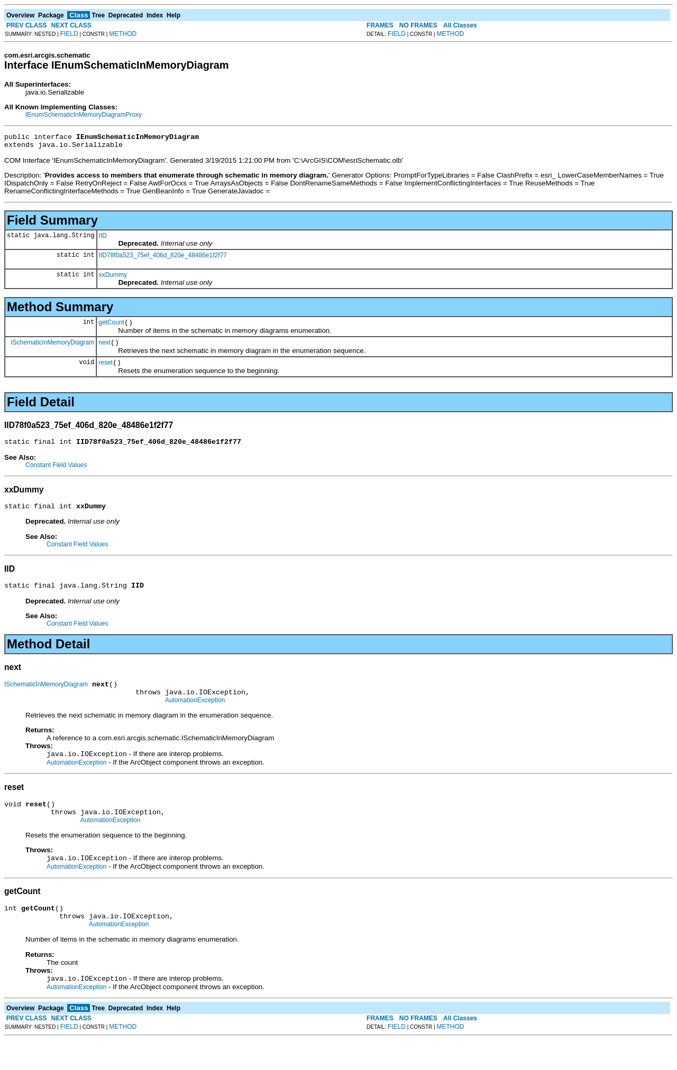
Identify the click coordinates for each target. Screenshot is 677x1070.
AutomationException (195, 717)
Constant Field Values (56, 474)
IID (103, 239)
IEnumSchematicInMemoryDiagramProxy (83, 114)
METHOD (122, 34)
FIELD (69, 34)
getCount (111, 327)
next (104, 348)
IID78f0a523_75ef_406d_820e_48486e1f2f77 (163, 258)
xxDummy (113, 278)
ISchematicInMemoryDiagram (52, 348)
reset (105, 370)
